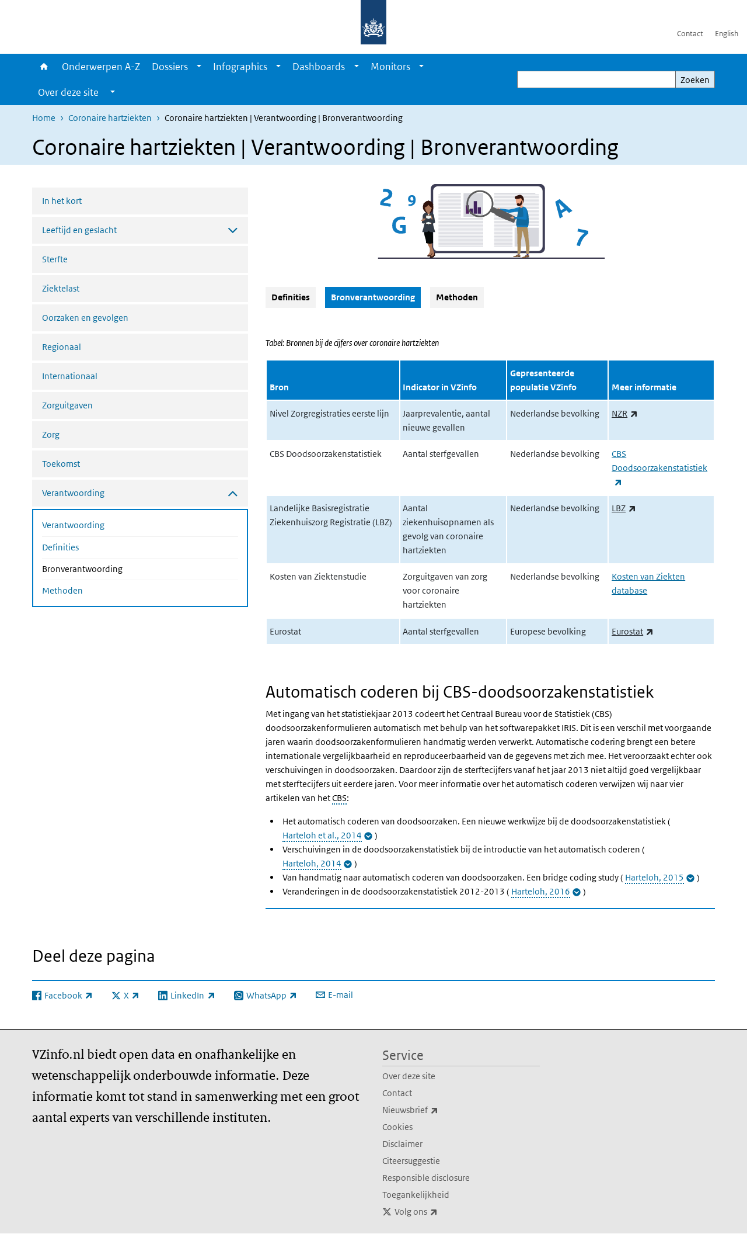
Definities (60, 547)
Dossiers (170, 66)
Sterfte (55, 259)
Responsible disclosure (426, 1177)
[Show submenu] (199, 66)
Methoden (62, 590)
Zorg (51, 434)
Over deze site (408, 1076)
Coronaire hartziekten (110, 117)
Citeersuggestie (411, 1160)
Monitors (390, 66)
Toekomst (61, 463)
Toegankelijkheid (415, 1194)
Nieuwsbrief (436, 1110)
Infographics (240, 66)
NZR (625, 413)
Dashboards (318, 66)
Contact (690, 34)
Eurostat (633, 631)
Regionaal (61, 346)
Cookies (397, 1126)
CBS (339, 797)
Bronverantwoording (113, 567)
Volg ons (442, 1212)
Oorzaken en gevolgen (85, 317)
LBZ (624, 508)
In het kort (62, 200)
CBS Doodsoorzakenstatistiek (659, 467)
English (726, 34)
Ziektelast (60, 288)
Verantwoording (73, 525)
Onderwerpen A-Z (101, 66)
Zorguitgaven (67, 405)
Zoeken (695, 79)
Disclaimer (402, 1143)
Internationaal (69, 376)
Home (44, 66)
